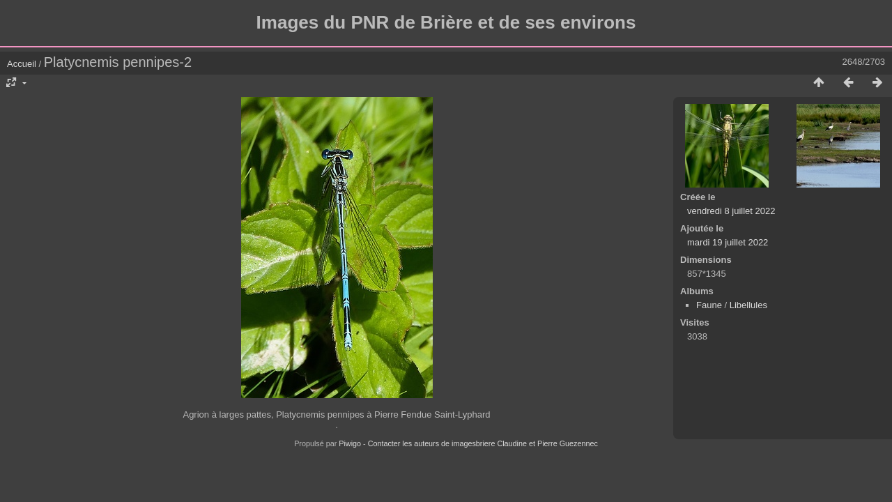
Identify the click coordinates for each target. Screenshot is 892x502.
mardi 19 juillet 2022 (727, 242)
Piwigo (350, 443)
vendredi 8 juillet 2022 (731, 211)
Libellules (748, 305)
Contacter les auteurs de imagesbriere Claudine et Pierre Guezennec (483, 443)
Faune (709, 305)
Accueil (21, 64)
